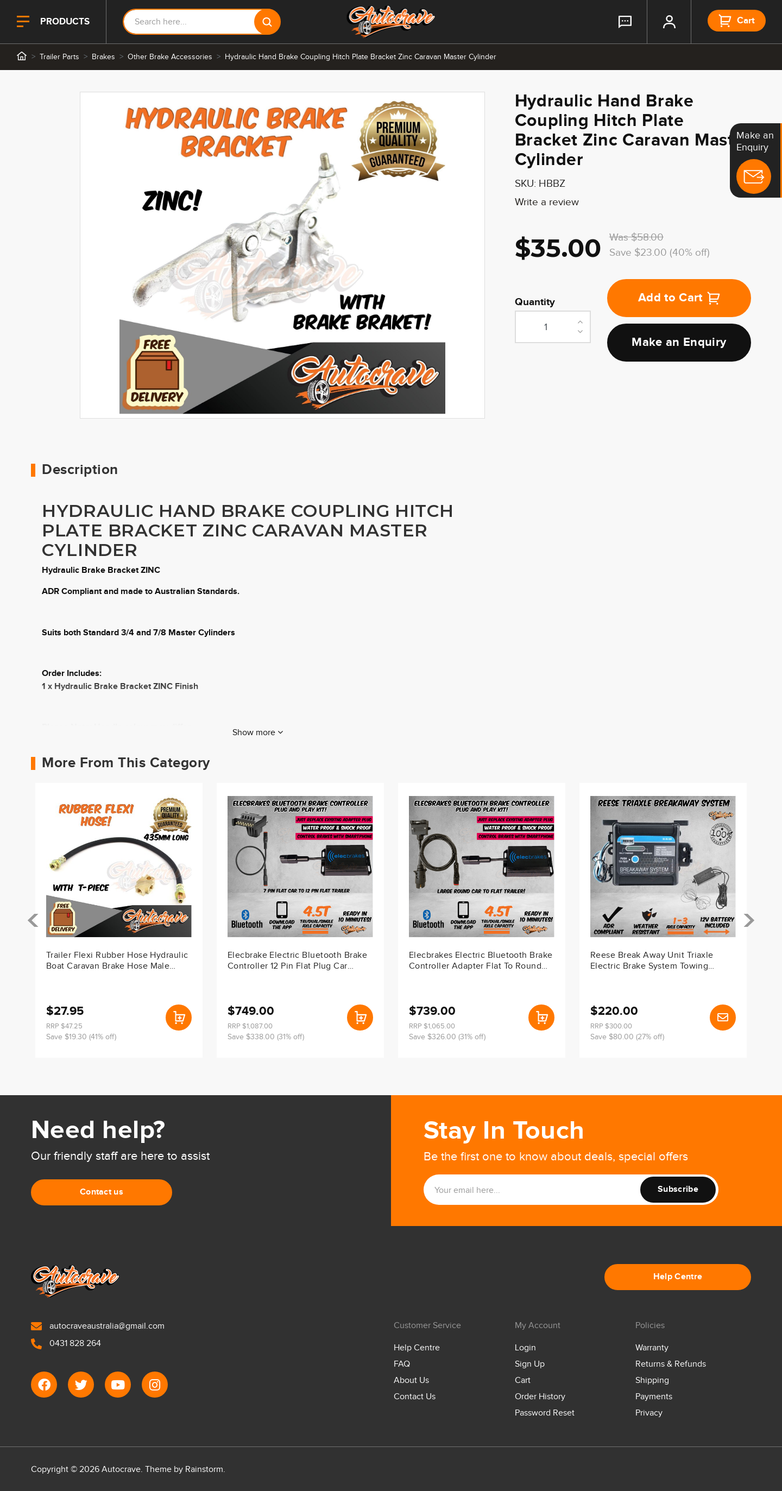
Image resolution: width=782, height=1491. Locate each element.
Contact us (101, 1192)
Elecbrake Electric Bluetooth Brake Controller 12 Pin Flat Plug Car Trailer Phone (297, 961)
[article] (119, 920)
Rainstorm (204, 1469)
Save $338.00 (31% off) (266, 1037)
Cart (523, 1380)
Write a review (547, 202)
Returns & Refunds (670, 1364)
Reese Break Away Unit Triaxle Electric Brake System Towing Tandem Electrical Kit (652, 961)
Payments (653, 1397)
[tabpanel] (282, 255)
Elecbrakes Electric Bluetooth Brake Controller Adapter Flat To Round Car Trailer (480, 961)
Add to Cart (679, 297)
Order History (540, 1397)
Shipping (652, 1380)
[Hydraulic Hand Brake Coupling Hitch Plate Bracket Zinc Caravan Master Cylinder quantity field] (553, 327)
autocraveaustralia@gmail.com (98, 1326)
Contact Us (415, 1397)
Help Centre (678, 1277)
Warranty (652, 1348)
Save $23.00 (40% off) (659, 253)
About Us (411, 1380)
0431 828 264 (66, 1343)
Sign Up (530, 1364)
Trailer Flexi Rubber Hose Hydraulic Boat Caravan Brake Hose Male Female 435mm (117, 961)
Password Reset (545, 1413)
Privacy (649, 1413)
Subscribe (678, 1189)
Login (525, 1348)
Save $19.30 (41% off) (81, 1037)
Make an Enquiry (679, 342)
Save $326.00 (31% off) (447, 1037)
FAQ (402, 1364)
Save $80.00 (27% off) (627, 1037)
